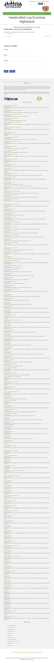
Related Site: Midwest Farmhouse (13, 641)
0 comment (48, 36)
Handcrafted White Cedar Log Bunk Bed (11, 198)
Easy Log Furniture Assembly (9, 520)
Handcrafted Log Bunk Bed (8, 277)
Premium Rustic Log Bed (8, 346)
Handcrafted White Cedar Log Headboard (11, 203)
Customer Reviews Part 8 (8, 535)
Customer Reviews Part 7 (8, 550)
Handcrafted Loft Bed (7, 436)
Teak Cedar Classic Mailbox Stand (10, 150)
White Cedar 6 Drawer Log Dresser (10, 216)
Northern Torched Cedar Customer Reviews (11, 495)
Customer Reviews (7, 606)
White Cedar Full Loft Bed (8, 273)
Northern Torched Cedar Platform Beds (10, 455)
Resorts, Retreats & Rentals (26, 652)
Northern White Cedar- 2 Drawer (9, 465)
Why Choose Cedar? (7, 560)
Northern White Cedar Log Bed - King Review (11, 475)
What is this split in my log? (8, 530)
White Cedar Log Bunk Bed (8, 238)
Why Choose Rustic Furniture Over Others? (11, 545)
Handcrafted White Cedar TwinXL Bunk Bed (11, 260)
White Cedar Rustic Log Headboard (10, 363)
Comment (6, 60)
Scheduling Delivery (11, 637)
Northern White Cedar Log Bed (9, 168)
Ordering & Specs (11, 633)
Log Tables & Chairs (11, 631)
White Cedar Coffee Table (8, 515)
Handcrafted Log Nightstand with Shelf (10, 281)
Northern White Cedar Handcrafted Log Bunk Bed (12, 114)
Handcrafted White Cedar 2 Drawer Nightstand (12, 221)
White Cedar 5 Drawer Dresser (9, 182)
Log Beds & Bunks (11, 627)
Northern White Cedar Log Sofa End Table (11, 137)
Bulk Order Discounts (16, 652)
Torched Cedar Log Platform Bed (9, 212)
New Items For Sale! (7, 601)
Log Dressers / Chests (11, 629)
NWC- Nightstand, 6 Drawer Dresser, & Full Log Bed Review (14, 470)
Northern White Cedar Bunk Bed (9, 386)
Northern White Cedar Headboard (9, 570)
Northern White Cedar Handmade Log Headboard (12, 127)
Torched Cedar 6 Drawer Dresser (9, 285)
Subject (5, 55)
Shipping (9, 635)
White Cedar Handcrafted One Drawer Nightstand (12, 265)
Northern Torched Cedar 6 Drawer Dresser (11, 555)
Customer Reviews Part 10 (8, 485)
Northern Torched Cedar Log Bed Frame (11, 105)
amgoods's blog (11, 33)
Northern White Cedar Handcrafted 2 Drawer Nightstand (13, 110)
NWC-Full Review (7, 460)
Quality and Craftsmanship (12, 625)
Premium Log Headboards (8, 306)
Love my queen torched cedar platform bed (11, 391)
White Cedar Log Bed (7, 294)
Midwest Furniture (11, 643)
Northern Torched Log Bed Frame (9, 164)
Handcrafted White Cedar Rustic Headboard (11, 289)
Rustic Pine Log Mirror (7, 525)
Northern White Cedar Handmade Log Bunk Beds (12, 122)
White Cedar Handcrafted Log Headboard (11, 234)
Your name (6, 49)
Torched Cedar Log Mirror (8, 256)
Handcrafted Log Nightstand (8, 405)
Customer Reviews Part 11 (8, 480)
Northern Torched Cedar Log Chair (10, 132)
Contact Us (9, 645)
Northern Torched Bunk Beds (9, 337)
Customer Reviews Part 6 (8, 565)
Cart (46, 4)
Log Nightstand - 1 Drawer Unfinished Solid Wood (12, 141)
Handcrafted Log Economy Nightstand (18, 29)
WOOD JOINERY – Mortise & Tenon (10, 611)
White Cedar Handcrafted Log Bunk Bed (11, 269)
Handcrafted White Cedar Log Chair (10, 230)
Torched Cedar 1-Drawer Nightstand (10, 500)
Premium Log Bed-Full (7, 302)
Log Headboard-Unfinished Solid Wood (10, 146)
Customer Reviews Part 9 (8, 490)
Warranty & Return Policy (12, 639)
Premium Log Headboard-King (9, 298)
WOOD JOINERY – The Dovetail (9, 616)
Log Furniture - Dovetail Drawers (9, 505)
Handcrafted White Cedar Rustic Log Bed (11, 381)
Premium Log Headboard (8, 351)
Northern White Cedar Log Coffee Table (10, 118)
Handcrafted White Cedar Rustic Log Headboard (12, 376)
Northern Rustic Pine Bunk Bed (9, 540)
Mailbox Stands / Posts (37, 652)
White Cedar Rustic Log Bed (9, 330)
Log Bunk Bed (6, 417)
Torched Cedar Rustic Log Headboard (10, 413)
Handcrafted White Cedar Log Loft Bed (10, 173)
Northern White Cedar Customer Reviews (11, 510)
